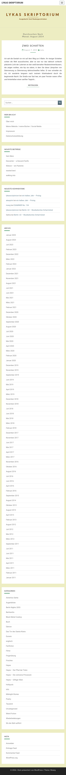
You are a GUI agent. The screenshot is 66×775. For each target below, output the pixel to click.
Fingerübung (11, 656)
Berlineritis (10, 612)
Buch (8, 622)
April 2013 (10, 515)
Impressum (10, 131)
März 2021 (10, 303)
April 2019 (10, 389)
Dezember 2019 (12, 365)
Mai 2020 (9, 341)
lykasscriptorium (12, 196)
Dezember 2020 (12, 312)
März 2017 (10, 457)
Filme (8, 651)
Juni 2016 (10, 481)
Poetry (8, 699)
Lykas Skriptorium (12, 2)
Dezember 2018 (12, 399)
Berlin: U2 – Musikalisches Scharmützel (37, 210)
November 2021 (12, 278)
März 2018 (10, 423)
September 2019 (12, 375)
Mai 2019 (9, 385)
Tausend (9, 704)
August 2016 (11, 471)
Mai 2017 (9, 447)
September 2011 (12, 544)
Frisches (9, 660)
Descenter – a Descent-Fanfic (17, 161)
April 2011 (10, 563)
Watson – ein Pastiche (14, 166)
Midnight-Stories (12, 694)
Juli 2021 (9, 288)
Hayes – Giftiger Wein (14, 680)
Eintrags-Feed (11, 748)
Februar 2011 (11, 573)
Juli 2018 (9, 409)
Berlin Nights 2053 (13, 607)
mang (8, 205)
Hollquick (9, 685)
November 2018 (12, 404)
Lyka (42, 50)
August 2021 (11, 283)
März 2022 (10, 259)
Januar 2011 (11, 578)
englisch (9, 641)
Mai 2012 (9, 534)
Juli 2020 (9, 331)
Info (7, 689)
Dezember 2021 (12, 274)
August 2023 (11, 240)
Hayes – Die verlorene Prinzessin (19, 675)
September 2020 (12, 322)
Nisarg (53, 770)
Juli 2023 (9, 245)
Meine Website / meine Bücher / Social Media (23, 126)
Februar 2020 (11, 356)
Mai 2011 (9, 558)
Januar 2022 (11, 269)
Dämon (9, 627)
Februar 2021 (11, 307)
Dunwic (9, 636)
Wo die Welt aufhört (13, 723)
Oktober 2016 (11, 467)
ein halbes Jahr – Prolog (31, 196)
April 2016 (10, 486)
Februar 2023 (11, 249)
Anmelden (10, 743)
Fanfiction (10, 646)
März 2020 (10, 351)
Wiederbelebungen (13, 718)
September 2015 (12, 496)
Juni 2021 (10, 293)
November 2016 (12, 462)
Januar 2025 (11, 235)
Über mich (10, 121)
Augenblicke (11, 603)
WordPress (38, 770)
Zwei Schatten (33, 45)
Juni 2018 (10, 414)
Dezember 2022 (12, 254)
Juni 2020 (10, 336)
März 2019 (10, 394)
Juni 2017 (10, 442)
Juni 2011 (10, 553)
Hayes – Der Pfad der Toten (16, 670)
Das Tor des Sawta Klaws (16, 632)
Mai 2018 (9, 418)
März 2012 (10, 539)
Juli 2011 (9, 549)
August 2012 (11, 525)
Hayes (8, 665)
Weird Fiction (11, 714)
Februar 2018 (11, 428)
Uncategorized (11, 709)
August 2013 (11, 510)
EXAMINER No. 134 (21, 205)
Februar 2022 (11, 264)
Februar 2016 (11, 491)
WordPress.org (12, 758)
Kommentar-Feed (12, 753)
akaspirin (9, 200)
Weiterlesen (33, 85)
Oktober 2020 (11, 317)
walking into (10, 175)
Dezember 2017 (12, 433)
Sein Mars (10, 156)
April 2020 (10, 346)
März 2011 (10, 568)
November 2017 (12, 438)
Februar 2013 (11, 520)
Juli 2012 (9, 529)
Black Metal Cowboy (14, 617)
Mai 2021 (9, 298)
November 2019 (12, 370)
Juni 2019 (10, 380)
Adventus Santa (12, 598)
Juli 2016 (9, 476)
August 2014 (11, 500)
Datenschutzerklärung (14, 136)
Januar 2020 (11, 360)
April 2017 (10, 452)
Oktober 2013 (11, 505)
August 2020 (11, 327)
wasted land (10, 171)
